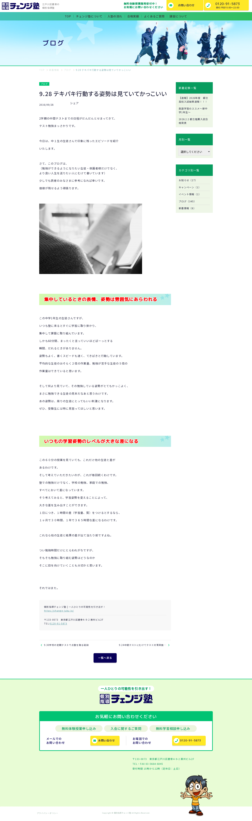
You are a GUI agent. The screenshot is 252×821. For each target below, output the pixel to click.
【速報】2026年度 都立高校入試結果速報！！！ (193, 102)
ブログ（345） (188, 207)
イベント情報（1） (191, 200)
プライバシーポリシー (47, 815)
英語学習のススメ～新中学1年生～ (194, 115)
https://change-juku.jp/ (59, 610)
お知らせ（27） (189, 186)
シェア (74, 103)
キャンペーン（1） (191, 193)
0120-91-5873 (58, 623)
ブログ (44, 83)
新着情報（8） (188, 215)
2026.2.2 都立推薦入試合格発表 (193, 126)
